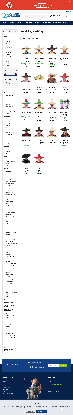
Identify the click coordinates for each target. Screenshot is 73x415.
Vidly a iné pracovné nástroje (11, 260)
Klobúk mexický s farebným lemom (39, 87)
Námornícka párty (10, 342)
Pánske (7, 43)
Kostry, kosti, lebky (10, 212)
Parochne (19, 22)
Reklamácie (47, 12)
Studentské (8, 59)
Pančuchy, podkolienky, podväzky (11, 244)
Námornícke (9, 56)
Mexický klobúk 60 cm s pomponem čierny (52, 59)
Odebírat (63, 365)
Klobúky (37, 22)
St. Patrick (7, 171)
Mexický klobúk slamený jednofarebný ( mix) (64, 117)
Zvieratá (8, 272)
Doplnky (44, 22)
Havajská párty (9, 328)
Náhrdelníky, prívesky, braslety (11, 233)
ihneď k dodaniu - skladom (8, 83)
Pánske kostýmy (10, 99)
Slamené (8, 65)
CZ (67, 11)
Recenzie (4, 395)
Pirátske (8, 50)
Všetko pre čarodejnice (11, 317)
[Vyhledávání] (35, 16)
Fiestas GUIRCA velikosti (7, 393)
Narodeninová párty (10, 333)
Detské (7, 45)
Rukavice (8, 247)
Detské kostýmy (10, 95)
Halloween (8, 313)
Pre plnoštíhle (9, 136)
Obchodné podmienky (39, 12)
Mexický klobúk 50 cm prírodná (64, 57)
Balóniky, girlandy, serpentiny (10, 178)
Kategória (6, 31)
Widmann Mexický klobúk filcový (64, 145)
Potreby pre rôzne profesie (10, 325)
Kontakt (52, 12)
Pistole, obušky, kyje (10, 265)
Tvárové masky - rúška (9, 306)
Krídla (7, 223)
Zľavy (64, 22)
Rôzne (7, 61)
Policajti (8, 143)
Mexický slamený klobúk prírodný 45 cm (52, 145)
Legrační (8, 141)
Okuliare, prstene (10, 192)
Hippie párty (9, 331)
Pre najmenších (9, 118)
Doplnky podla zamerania (8, 310)
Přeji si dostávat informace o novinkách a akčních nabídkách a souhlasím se (37, 365)
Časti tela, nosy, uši (10, 194)
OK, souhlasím (41, 411)
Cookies (4, 381)
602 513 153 (55, 382)
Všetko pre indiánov (10, 319)
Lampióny (8, 225)
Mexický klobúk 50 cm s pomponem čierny (26, 88)
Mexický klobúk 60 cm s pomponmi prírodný (39, 59)
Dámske (8, 41)
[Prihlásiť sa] (51, 16)
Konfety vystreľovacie (11, 263)
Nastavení (30, 411)
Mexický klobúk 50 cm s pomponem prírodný (52, 117)
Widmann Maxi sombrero (52, 86)
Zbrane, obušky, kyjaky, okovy (11, 293)
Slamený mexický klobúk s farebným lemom (26, 59)
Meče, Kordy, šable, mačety (10, 229)
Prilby (7, 196)
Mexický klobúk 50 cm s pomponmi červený (64, 88)
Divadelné (8, 130)
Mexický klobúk (26, 144)
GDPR (3, 383)
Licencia (5, 22)
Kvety (7, 285)
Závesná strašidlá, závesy (10, 189)
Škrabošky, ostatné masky (10, 162)
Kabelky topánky (10, 205)
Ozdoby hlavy (57, 22)
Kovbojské (8, 52)
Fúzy (49, 22)
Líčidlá (31, 22)
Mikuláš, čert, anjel (10, 337)
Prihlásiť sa (55, 16)
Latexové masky (10, 159)
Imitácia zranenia (10, 281)
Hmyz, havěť (9, 199)
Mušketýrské (9, 47)
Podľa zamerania (10, 132)
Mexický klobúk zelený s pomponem (39, 116)
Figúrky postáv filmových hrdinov (10, 289)
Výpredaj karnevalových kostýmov (8, 349)
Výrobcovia (14, 31)
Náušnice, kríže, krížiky (11, 236)
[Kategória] (69, 23)
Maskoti (7, 138)
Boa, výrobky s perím (11, 181)
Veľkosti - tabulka (6, 387)
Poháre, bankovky (10, 241)
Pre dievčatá (9, 121)
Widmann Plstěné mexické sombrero (26, 174)
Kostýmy (12, 22)
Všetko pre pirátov (10, 315)
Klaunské (8, 63)
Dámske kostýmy (10, 97)
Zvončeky (8, 276)
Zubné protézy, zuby (11, 279)
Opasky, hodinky (10, 274)
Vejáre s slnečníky (10, 256)
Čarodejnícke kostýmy (7, 389)
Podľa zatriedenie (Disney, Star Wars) (10, 107)
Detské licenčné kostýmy (8, 391)
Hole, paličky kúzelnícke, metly (10, 215)
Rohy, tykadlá (9, 283)
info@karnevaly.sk (58, 384)
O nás (25, 12)
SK (69, 11)
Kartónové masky (10, 165)
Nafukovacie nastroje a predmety (11, 269)
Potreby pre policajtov (11, 322)
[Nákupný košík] (67, 16)
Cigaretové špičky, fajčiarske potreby (10, 184)
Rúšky (7, 296)
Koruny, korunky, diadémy (10, 209)
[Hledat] (45, 16)
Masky (26, 22)
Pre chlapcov (9, 123)
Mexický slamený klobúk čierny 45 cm (39, 145)
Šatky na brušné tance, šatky (11, 251)
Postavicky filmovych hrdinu (11, 112)
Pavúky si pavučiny (10, 239)
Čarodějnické (9, 39)
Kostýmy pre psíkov (10, 134)
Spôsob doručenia (30, 12)
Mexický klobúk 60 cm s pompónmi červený (39, 174)
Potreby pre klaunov (11, 335)
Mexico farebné (26, 115)
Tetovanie (8, 254)
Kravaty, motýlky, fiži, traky (11, 220)
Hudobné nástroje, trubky (10, 202)
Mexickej (8, 54)
